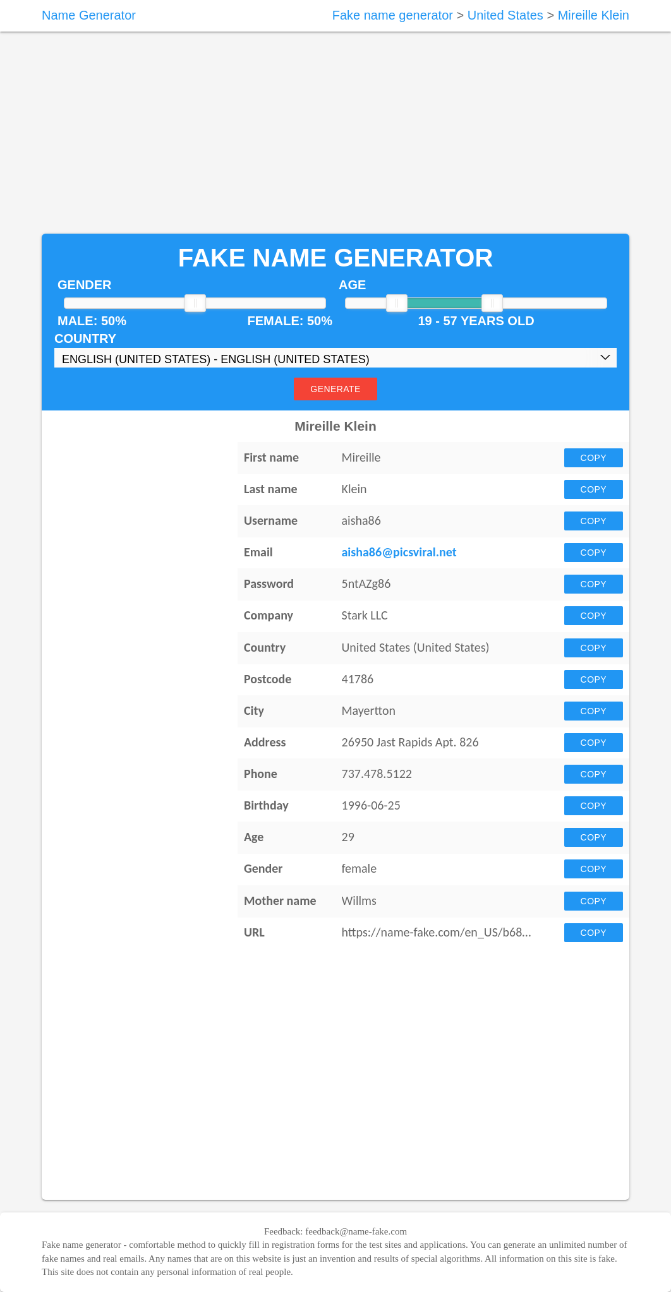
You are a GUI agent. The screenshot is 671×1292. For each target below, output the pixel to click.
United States (505, 15)
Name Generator (89, 15)
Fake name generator (392, 15)
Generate (335, 389)
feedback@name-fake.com (356, 1231)
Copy (594, 458)
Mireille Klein (593, 15)
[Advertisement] (335, 132)
